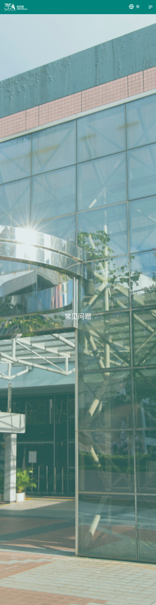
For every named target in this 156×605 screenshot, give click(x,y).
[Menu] (150, 7)
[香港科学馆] (8, 7)
